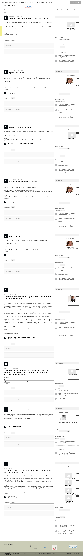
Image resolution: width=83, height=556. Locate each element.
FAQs (33, 553)
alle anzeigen (10, 544)
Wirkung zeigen (61, 398)
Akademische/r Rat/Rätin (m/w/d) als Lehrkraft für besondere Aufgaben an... (66, 61)
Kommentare (7, 40)
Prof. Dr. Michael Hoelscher (63, 400)
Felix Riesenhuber (68, 485)
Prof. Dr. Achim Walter (69, 493)
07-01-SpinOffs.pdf (12, 496)
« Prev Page (76, 22)
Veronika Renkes (71, 138)
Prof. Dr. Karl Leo (71, 28)
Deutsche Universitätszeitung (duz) (72, 85)
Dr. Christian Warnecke (73, 301)
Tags (13, 40)
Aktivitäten (76, 9)
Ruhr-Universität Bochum (72, 303)
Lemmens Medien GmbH (70, 478)
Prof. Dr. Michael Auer (69, 501)
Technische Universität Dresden (73, 29)
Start (57, 9)
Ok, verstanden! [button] (75, 2)
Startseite (5, 12)
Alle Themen (7, 9)
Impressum (29, 553)
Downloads (6, 36)
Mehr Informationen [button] (50, 2)
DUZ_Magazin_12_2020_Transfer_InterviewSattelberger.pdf (20, 143)
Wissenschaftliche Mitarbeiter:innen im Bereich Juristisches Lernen (66, 50)
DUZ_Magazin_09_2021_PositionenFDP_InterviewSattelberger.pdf (22, 91)
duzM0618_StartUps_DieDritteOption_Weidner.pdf (18, 253)
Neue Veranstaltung (60, 363)
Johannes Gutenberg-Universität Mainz (65, 63)
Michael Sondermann (63, 421)
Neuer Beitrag (59, 16)
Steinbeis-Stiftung (68, 502)
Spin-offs (5, 15)
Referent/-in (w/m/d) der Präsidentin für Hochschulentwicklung (66, 56)
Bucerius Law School (62, 52)
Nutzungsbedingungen (47, 553)
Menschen (69, 9)
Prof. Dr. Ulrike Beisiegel (63, 390)
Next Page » (78, 22)
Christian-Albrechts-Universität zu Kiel (72, 486)
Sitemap (53, 553)
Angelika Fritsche (70, 83)
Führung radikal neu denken (64, 388)
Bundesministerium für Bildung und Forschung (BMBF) (69, 422)
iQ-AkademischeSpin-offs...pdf (14, 426)
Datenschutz (40, 553)
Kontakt (36, 553)
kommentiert (66, 39)
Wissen (62, 9)
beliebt (61, 39)
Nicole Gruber (61, 57)
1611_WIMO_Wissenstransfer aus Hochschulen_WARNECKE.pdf (22, 337)
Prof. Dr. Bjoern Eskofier (62, 395)
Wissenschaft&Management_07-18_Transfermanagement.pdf (20, 200)
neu (56, 39)
